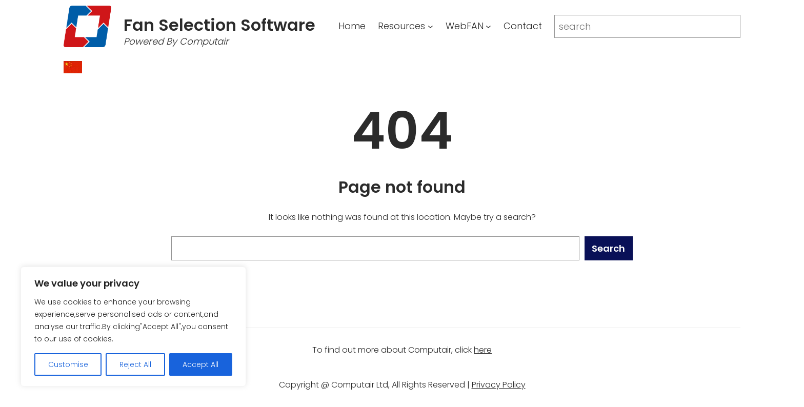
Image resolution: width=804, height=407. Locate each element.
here (483, 350)
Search (608, 248)
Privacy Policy (499, 385)
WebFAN (465, 25)
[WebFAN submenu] (488, 26)
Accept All (200, 364)
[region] (133, 326)
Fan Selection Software (219, 24)
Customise (68, 364)
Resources (401, 25)
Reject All (135, 364)
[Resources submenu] (430, 26)
